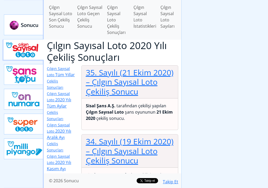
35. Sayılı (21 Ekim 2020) (130, 82)
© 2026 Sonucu (64, 181)
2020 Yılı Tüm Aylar (59, 106)
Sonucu (24, 24)
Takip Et (170, 182)
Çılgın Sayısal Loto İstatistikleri (144, 16)
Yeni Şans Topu (24, 74)
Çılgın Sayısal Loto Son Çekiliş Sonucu (60, 16)
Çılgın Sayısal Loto (23, 49)
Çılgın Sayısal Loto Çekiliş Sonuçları (116, 19)
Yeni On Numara (24, 99)
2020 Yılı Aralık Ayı (59, 137)
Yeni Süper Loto (24, 124)
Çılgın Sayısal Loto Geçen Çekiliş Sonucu (89, 16)
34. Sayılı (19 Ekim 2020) (130, 151)
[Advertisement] (225, 36)
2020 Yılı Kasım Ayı (59, 169)
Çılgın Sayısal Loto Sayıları (167, 16)
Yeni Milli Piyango (24, 148)
